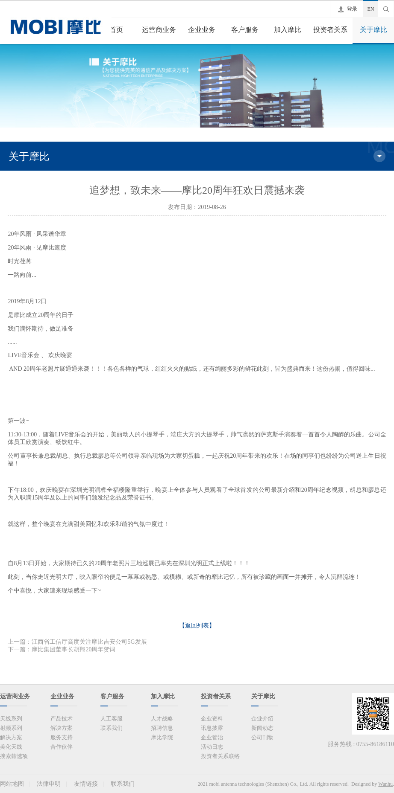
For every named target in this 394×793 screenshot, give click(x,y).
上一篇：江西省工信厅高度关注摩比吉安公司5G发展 (77, 642)
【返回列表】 (197, 625)
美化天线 (11, 747)
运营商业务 (159, 29)
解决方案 (11, 737)
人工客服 (111, 718)
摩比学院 (162, 737)
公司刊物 (262, 737)
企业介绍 (262, 718)
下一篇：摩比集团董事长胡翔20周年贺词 (61, 649)
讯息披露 (212, 728)
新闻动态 (262, 728)
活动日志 (212, 747)
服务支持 (61, 737)
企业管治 (212, 737)
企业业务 (201, 29)
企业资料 (212, 718)
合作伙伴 (61, 747)
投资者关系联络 (220, 756)
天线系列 (11, 718)
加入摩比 (287, 29)
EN (371, 9)
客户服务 (245, 29)
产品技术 (61, 718)
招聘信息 (162, 728)
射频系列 (11, 728)
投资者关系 (330, 29)
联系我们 (111, 728)
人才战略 (162, 718)
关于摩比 (373, 29)
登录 (352, 9)
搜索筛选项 (14, 756)
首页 (116, 29)
